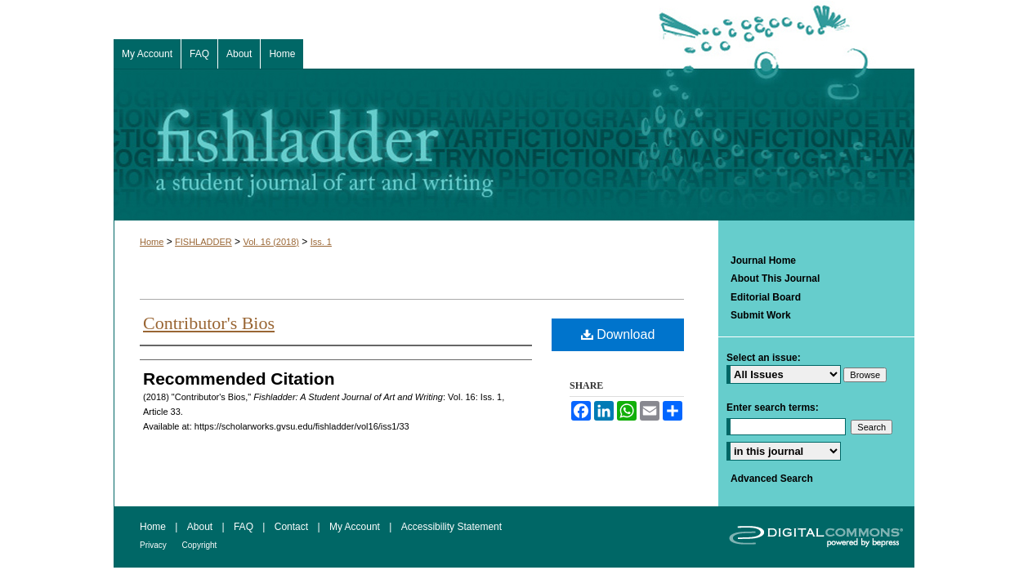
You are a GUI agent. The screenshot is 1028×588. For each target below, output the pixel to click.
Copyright (199, 545)
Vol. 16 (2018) (271, 242)
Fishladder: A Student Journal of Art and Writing (514, 144)
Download (618, 334)
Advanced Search (772, 478)
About (201, 526)
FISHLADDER (203, 242)
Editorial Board (766, 297)
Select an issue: (763, 357)
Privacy (154, 545)
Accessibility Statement (451, 526)
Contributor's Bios (209, 323)
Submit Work (761, 315)
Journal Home (763, 260)
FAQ (245, 526)
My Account (355, 526)
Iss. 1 (321, 242)
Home (151, 242)
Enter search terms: (772, 407)
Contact (293, 526)
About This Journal (775, 278)
